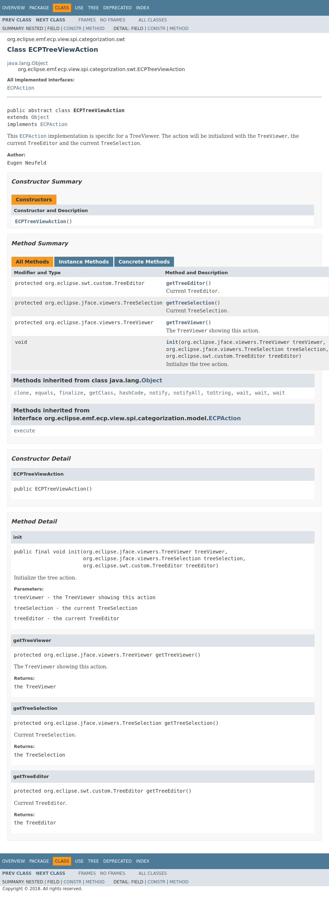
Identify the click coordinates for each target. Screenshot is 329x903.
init (172, 342)
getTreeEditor (185, 283)
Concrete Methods (144, 262)
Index (143, 7)
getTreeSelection (190, 303)
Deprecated (117, 7)
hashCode (131, 393)
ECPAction (20, 88)
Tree (93, 7)
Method (95, 28)
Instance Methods (84, 262)
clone (21, 393)
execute (24, 430)
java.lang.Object (27, 63)
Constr (72, 28)
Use (79, 7)
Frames (87, 19)
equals (44, 393)
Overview (13, 7)
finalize (71, 393)
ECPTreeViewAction (40, 221)
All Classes (153, 19)
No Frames (112, 19)
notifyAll (187, 393)
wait (243, 393)
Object (40, 117)
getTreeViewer (185, 322)
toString (219, 393)
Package (39, 7)
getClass (101, 393)
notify (158, 393)
